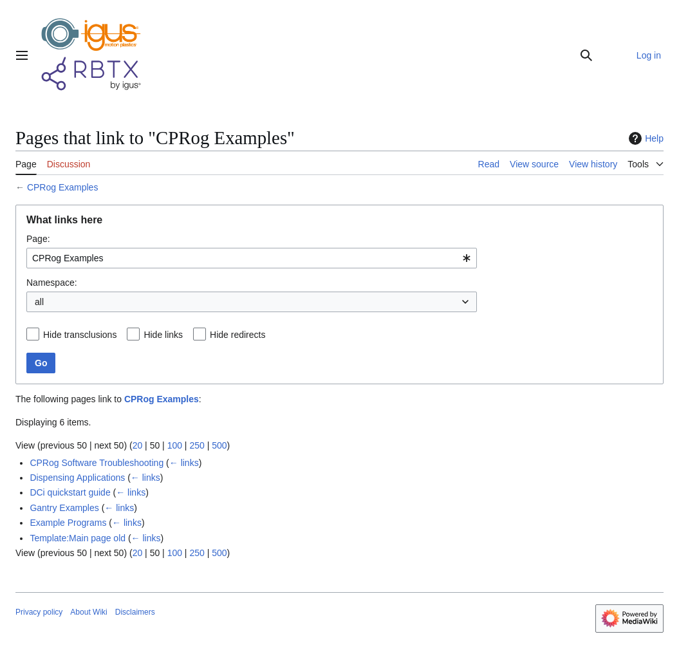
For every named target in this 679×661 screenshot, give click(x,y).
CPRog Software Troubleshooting (96, 463)
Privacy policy (38, 612)
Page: (38, 239)
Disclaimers (135, 612)
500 (219, 445)
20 (138, 445)
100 (174, 445)
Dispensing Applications (77, 477)
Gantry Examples (64, 508)
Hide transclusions (79, 335)
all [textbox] (39, 302)
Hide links (163, 335)
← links (184, 463)
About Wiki (88, 612)
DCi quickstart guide (70, 492)
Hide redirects (237, 335)
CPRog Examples (62, 187)
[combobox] (251, 258)
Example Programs (68, 522)
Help (645, 138)
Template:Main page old (78, 538)
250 (196, 445)
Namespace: (51, 282)
